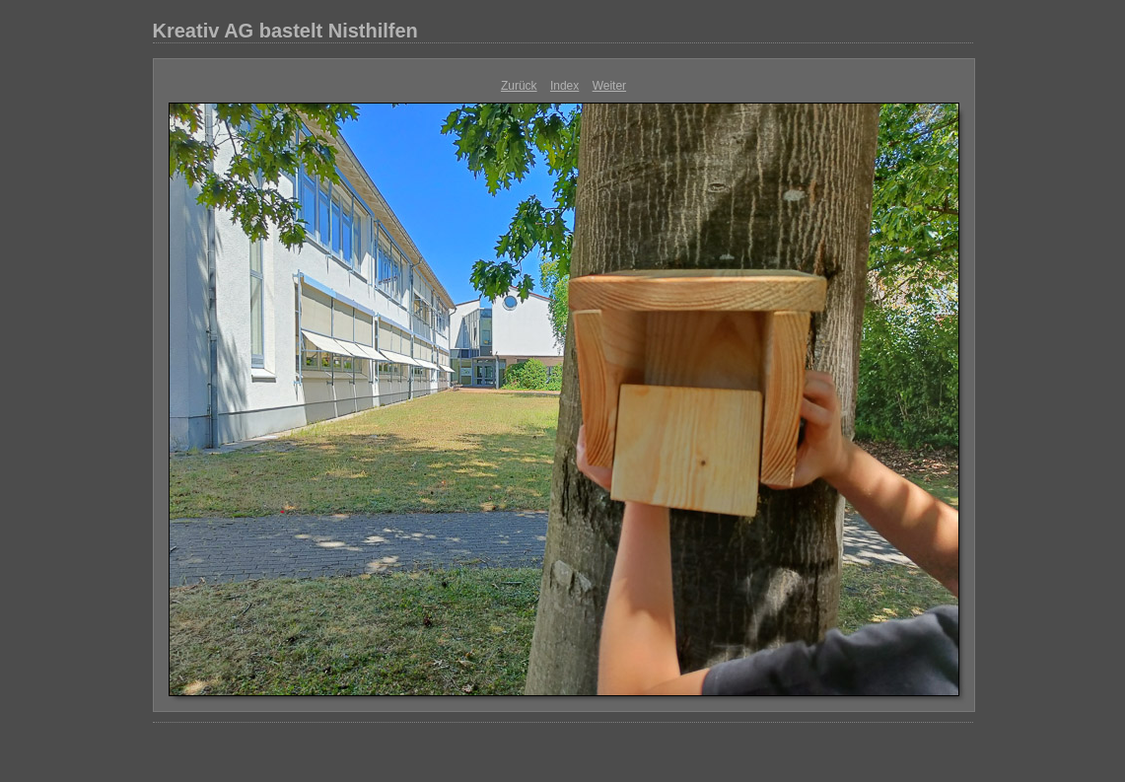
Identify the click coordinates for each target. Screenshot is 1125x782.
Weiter (609, 86)
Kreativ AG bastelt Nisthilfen (285, 30)
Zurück (519, 86)
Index (564, 86)
